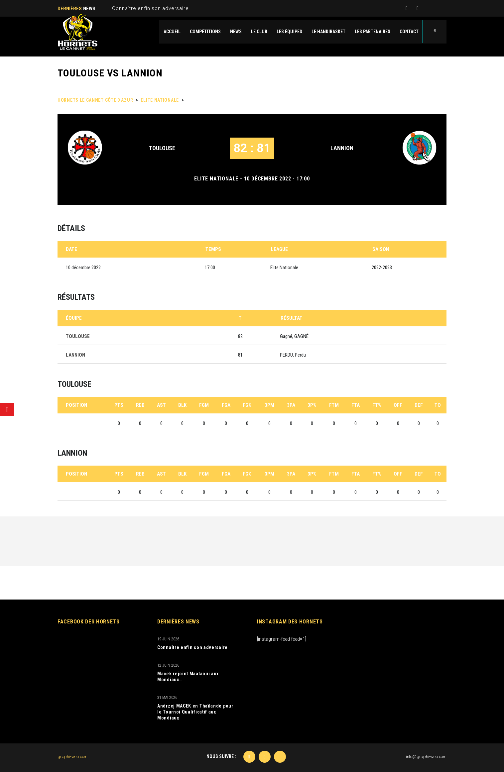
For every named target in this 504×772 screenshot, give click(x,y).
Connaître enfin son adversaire (150, 8)
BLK (182, 405)
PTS (118, 405)
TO (438, 405)
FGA (226, 405)
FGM (204, 405)
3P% (312, 405)
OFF (398, 405)
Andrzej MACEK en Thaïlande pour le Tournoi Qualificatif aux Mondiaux (195, 711)
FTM (334, 405)
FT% (376, 405)
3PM (269, 405)
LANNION (341, 148)
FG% (247, 405)
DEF (419, 405)
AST (161, 405)
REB (140, 405)
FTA (355, 405)
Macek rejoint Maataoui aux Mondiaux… (188, 676)
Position (76, 405)
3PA (291, 405)
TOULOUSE (162, 148)
